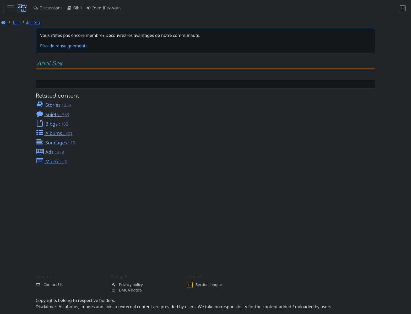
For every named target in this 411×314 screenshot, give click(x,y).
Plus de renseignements (64, 46)
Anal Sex (33, 22)
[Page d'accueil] (3, 22)
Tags (16, 22)
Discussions (47, 8)
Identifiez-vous (103, 8)
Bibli (74, 8)
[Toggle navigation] (10, 8)
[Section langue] (403, 8)
